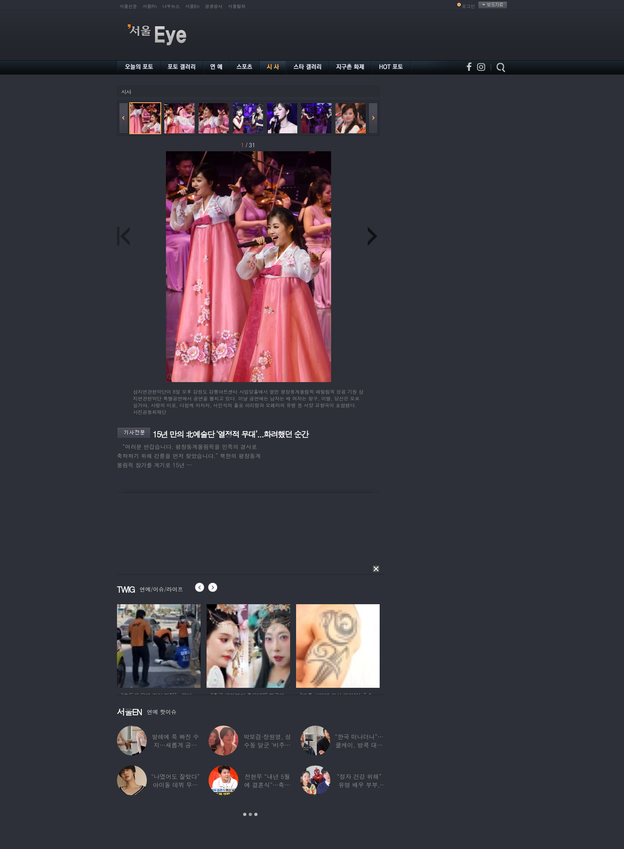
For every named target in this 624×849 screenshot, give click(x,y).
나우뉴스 (171, 6)
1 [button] (244, 814)
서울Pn (150, 6)
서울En (192, 6)
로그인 (468, 6)
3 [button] (255, 814)
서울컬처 (237, 6)
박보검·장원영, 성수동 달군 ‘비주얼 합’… (267, 744)
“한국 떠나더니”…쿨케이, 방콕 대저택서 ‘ (359, 744)
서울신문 (128, 6)
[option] (159, 645)
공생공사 (213, 6)
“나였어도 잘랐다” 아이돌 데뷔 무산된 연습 (175, 784)
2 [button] (250, 814)
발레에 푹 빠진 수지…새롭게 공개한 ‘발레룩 (175, 744)
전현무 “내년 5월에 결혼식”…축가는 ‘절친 (267, 784)
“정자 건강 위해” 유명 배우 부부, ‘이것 (359, 784)
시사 (126, 92)
